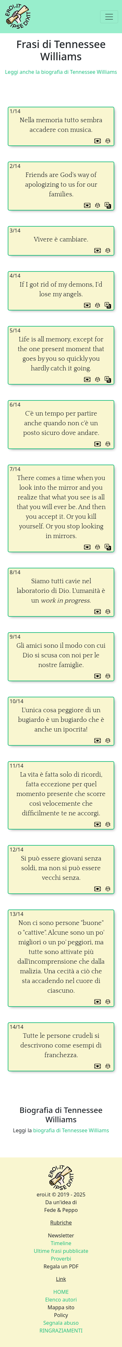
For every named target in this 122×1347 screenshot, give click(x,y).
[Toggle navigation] (109, 16)
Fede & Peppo (61, 1210)
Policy (61, 1315)
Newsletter (61, 1235)
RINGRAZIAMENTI (60, 1330)
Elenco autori (61, 1299)
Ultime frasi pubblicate (61, 1250)
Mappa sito (61, 1307)
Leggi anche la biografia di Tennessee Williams (61, 71)
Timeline (61, 1243)
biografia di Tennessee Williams (71, 1130)
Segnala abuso (61, 1322)
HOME (61, 1291)
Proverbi (61, 1258)
